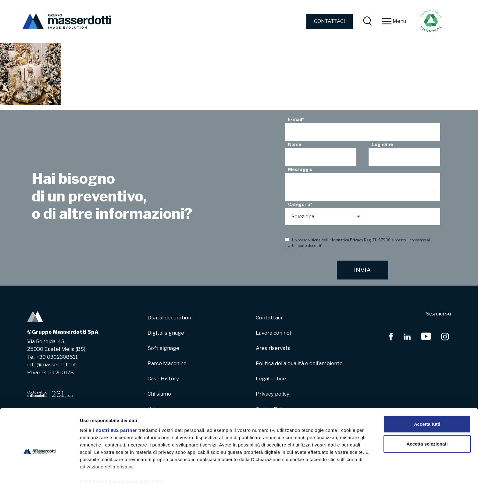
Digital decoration (169, 318)
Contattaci (269, 318)
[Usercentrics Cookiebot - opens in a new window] (39, 472)
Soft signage (163, 348)
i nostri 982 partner (115, 401)
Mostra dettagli (320, 472)
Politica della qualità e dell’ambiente (299, 363)
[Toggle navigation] (387, 21)
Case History (163, 378)
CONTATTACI (329, 21)
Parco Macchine (167, 363)
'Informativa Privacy (345, 240)
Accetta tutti (427, 395)
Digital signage (166, 333)
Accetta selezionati (427, 415)
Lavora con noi (273, 333)
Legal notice (271, 378)
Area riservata (273, 348)
